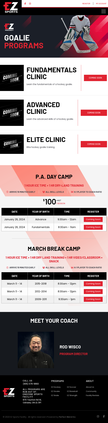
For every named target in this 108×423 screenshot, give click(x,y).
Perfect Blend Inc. (67, 417)
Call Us (27, 380)
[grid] (54, 219)
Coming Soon (93, 219)
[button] (95, 78)
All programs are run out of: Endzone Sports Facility (34, 393)
